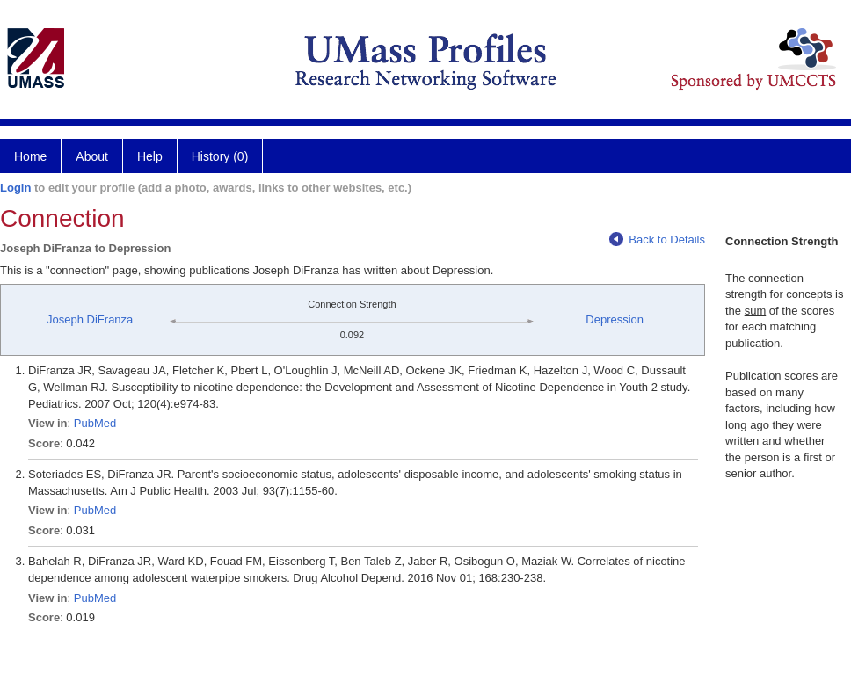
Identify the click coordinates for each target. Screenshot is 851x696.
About (92, 156)
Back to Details (657, 239)
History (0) (220, 156)
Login (15, 187)
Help (150, 156)
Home (30, 156)
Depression (615, 319)
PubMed (95, 423)
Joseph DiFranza (90, 319)
